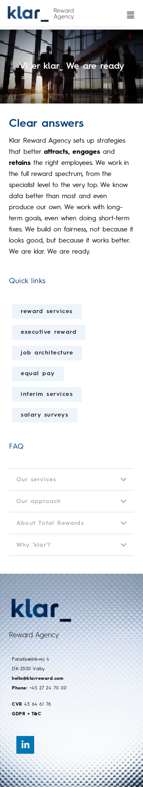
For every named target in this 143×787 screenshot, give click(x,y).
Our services (36, 480)
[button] (130, 11)
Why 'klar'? (33, 545)
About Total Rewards (50, 523)
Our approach (38, 502)
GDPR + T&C (26, 714)
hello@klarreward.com (37, 678)
